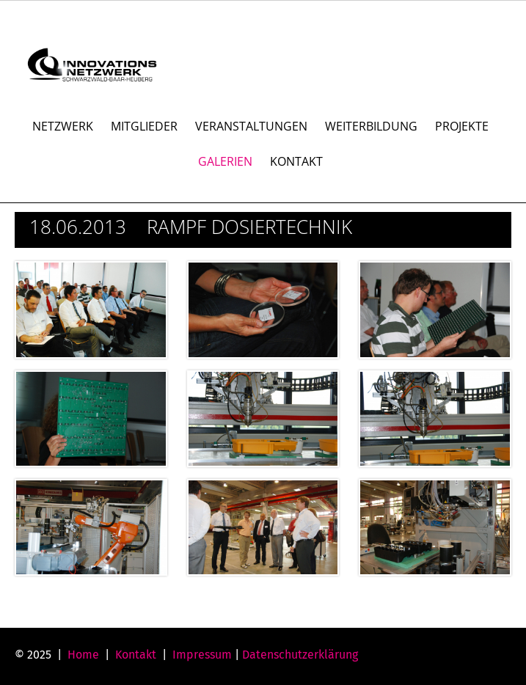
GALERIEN (225, 161)
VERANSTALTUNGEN (251, 126)
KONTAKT (296, 161)
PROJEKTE (462, 126)
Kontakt (135, 655)
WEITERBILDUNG (371, 126)
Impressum (202, 655)
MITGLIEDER (144, 126)
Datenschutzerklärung (300, 655)
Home (83, 655)
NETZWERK (62, 126)
